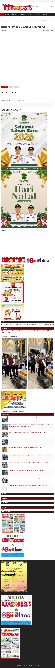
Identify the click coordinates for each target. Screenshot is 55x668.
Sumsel (20, 21)
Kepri (13, 21)
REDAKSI (37, 1)
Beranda (31, 1)
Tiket (53, 1)
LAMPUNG (45, 14)
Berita (4, 30)
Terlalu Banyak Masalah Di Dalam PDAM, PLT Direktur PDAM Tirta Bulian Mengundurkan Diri (30, 455)
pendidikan (3, 326)
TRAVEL (17, 18)
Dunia (10, 324)
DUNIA (24, 18)
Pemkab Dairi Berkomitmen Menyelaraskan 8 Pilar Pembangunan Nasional (26, 470)
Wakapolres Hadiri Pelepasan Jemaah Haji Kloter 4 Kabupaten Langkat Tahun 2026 (28, 462)
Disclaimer (48, 1)
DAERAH (23, 14)
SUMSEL (37, 14)
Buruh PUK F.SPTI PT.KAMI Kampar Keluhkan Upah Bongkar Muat (24, 439)
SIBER (42, 1)
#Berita (11, 86)
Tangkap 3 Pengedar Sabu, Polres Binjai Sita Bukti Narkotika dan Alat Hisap (26, 447)
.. (1, 1)
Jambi (7, 21)
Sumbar (50, 18)
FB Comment (5, 101)
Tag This (5, 86)
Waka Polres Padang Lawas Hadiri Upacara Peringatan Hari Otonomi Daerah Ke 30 (28, 432)
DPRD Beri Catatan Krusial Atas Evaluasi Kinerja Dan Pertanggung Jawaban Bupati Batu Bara (31, 478)
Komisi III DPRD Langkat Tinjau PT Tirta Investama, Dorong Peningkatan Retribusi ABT (29, 417)
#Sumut (16, 86)
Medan (26, 324)
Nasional (31, 324)
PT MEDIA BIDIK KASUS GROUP (30, 665)
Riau (43, 18)
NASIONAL (15, 14)
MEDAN (7, 14)
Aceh (30, 18)
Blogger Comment (18, 101)
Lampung (21, 324)
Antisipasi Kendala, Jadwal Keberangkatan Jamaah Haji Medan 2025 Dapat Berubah (28, 485)
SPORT (30, 14)
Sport (39, 324)
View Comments (27, 105)
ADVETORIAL (8, 18)
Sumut (37, 18)
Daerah (6, 324)
